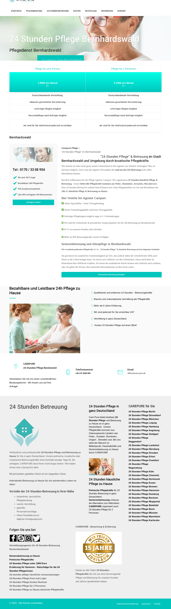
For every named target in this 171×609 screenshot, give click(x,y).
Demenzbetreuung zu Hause (24, 556)
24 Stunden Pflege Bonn (142, 509)
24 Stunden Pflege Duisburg (144, 494)
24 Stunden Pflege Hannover (144, 490)
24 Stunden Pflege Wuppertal (144, 501)
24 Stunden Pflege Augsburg (144, 430)
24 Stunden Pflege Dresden (143, 453)
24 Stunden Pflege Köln (141, 471)
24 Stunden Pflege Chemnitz (144, 475)
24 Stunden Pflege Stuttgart (144, 434)
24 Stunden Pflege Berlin (142, 411)
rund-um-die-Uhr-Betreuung (128, 170)
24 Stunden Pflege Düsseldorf (145, 415)
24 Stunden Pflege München (144, 419)
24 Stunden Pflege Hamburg (144, 426)
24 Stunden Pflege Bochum (143, 498)
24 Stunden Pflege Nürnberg (144, 449)
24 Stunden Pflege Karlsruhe (144, 520)
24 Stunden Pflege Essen (142, 483)
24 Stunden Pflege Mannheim (144, 516)
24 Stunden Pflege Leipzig (143, 423)
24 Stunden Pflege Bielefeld (143, 505)
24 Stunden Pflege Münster (143, 513)
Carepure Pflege (70, 148)
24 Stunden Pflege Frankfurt (144, 460)
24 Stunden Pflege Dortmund (144, 479)
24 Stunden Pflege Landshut (144, 445)
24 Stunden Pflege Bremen (143, 486)
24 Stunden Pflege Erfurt (142, 456)
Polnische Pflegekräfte (21, 559)
